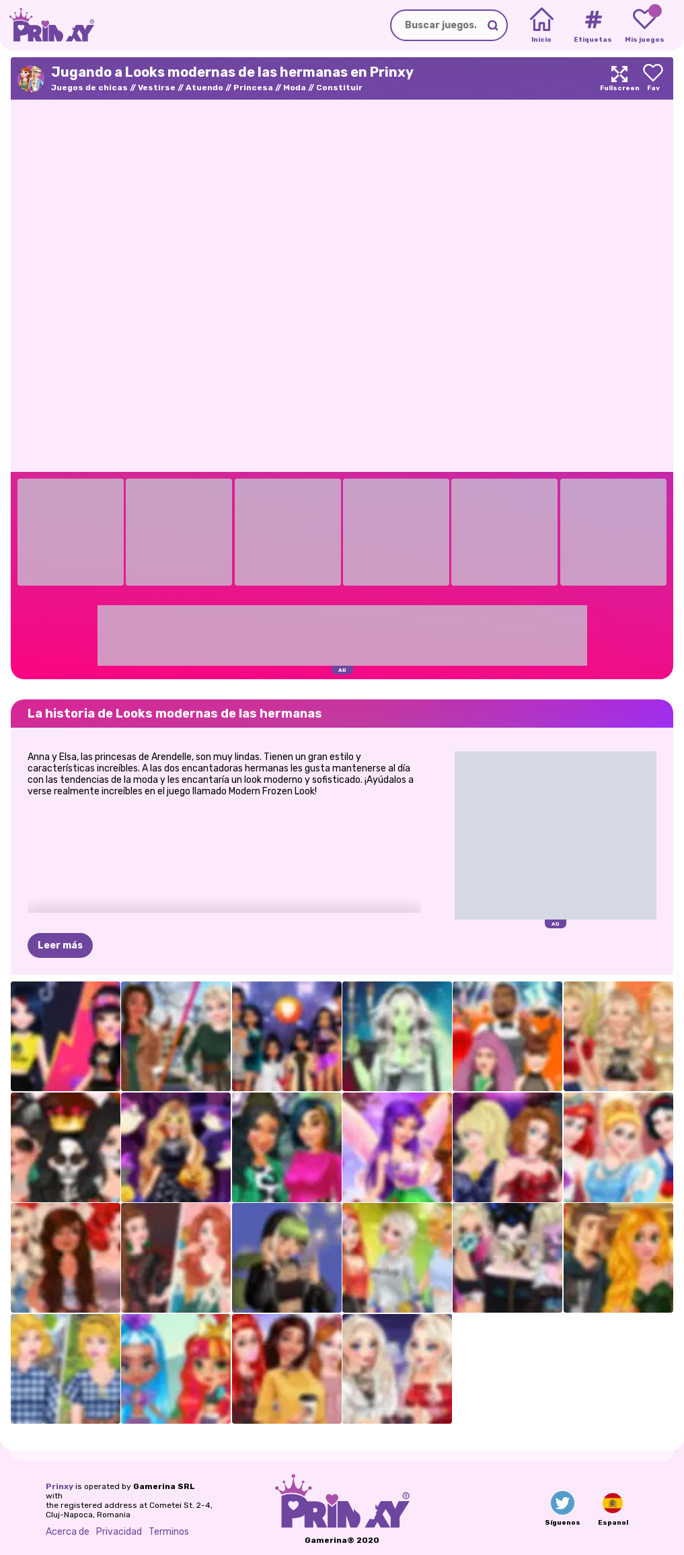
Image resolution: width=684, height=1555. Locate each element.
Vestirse (157, 87)
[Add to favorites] (653, 78)
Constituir (339, 87)
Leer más (60, 945)
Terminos (169, 1531)
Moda (294, 87)
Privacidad (119, 1531)
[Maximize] (619, 78)
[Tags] (592, 25)
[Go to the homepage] (47, 25)
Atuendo (204, 87)
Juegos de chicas (89, 87)
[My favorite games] (644, 25)
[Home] (541, 25)
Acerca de (67, 1531)
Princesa (253, 87)
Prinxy (59, 1486)
